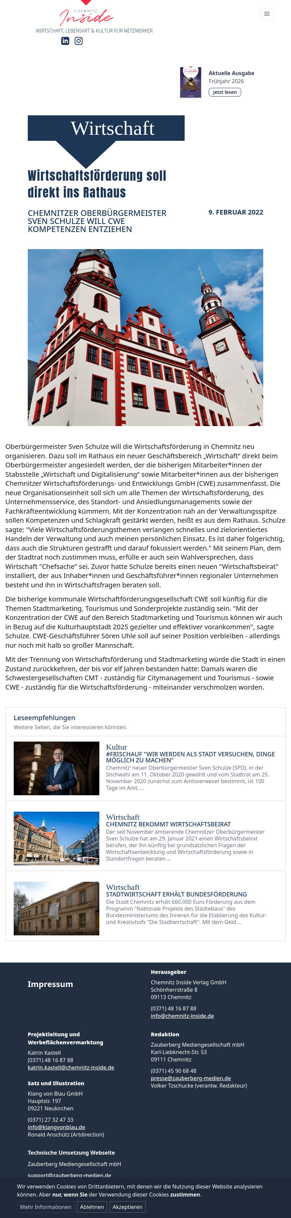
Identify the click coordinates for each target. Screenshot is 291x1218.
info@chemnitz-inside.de (182, 1016)
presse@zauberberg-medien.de (191, 1078)
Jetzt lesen (224, 92)
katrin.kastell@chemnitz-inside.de (71, 1067)
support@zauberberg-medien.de (69, 1175)
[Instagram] (79, 41)
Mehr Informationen (46, 1207)
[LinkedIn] (65, 41)
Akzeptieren (127, 1207)
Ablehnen (92, 1207)
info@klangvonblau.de (56, 1127)
